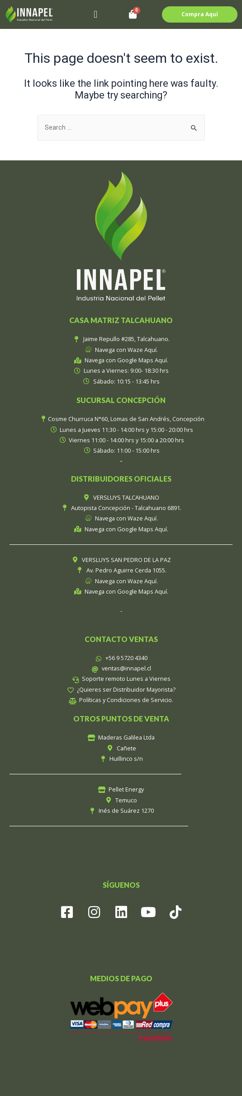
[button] (95, 14)
